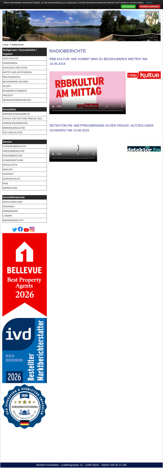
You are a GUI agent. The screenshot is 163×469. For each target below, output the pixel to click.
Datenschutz (11, 178)
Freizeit (8, 95)
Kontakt (8, 174)
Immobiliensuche (14, 127)
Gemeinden (10, 63)
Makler (8, 169)
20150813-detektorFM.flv (73, 150)
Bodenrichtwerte (15, 90)
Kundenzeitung (13, 160)
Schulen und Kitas (15, 67)
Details (149, 2)
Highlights (10, 164)
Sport (7, 86)
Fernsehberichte (14, 146)
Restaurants (11, 77)
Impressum (10, 188)
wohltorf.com (12, 202)
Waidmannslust (13, 220)
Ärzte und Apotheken (17, 72)
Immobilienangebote (16, 114)
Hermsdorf (10, 211)
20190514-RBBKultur (87, 92)
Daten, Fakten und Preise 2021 (23, 118)
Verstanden (128, 6)
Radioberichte (17, 45)
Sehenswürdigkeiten (17, 100)
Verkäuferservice (15, 123)
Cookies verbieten (149, 6)
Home (6, 45)
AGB (5, 183)
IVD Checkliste (12, 132)
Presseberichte (14, 151)
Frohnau (8, 206)
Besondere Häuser (15, 81)
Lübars (7, 215)
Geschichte (10, 58)
